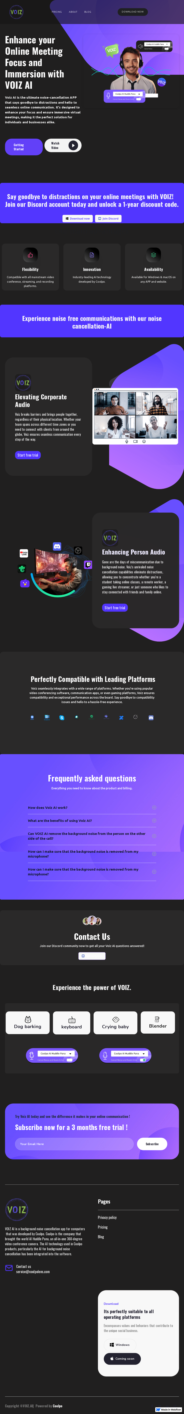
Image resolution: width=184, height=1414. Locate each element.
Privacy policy (107, 1233)
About (73, 12)
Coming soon (124, 1374)
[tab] (28, 1038)
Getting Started (19, 147)
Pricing (57, 12)
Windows (123, 1361)
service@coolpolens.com (33, 1287)
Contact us (23, 1282)
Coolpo (56, 1405)
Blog (87, 12)
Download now (133, 11)
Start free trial (115, 623)
